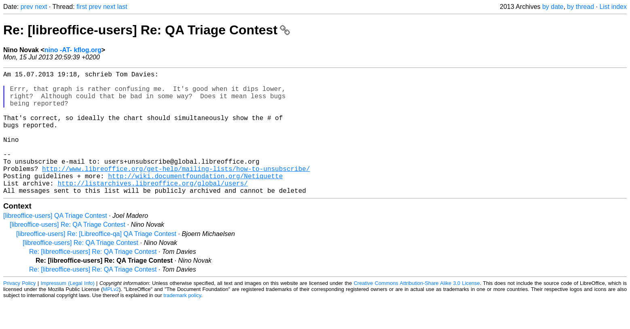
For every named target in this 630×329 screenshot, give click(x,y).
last (122, 6)
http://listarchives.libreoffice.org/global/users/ (152, 209)
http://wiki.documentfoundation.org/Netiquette (195, 200)
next (41, 6)
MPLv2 (111, 317)
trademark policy (182, 323)
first (81, 6)
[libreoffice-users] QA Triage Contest (55, 243)
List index (613, 6)
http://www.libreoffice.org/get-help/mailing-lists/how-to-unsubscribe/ (176, 191)
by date (552, 6)
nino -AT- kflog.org (72, 49)
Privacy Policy (19, 311)
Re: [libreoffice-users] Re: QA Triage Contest (146, 30)
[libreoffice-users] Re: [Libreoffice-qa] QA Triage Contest (96, 261)
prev (27, 6)
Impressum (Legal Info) (68, 311)
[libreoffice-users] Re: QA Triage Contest (67, 252)
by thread (580, 6)
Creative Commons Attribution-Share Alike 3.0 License (417, 311)
